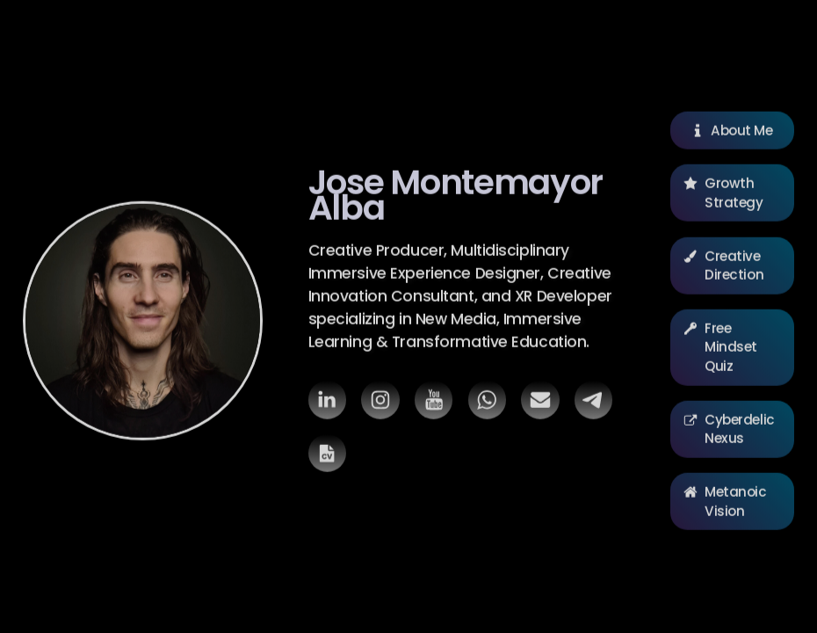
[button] (327, 403)
